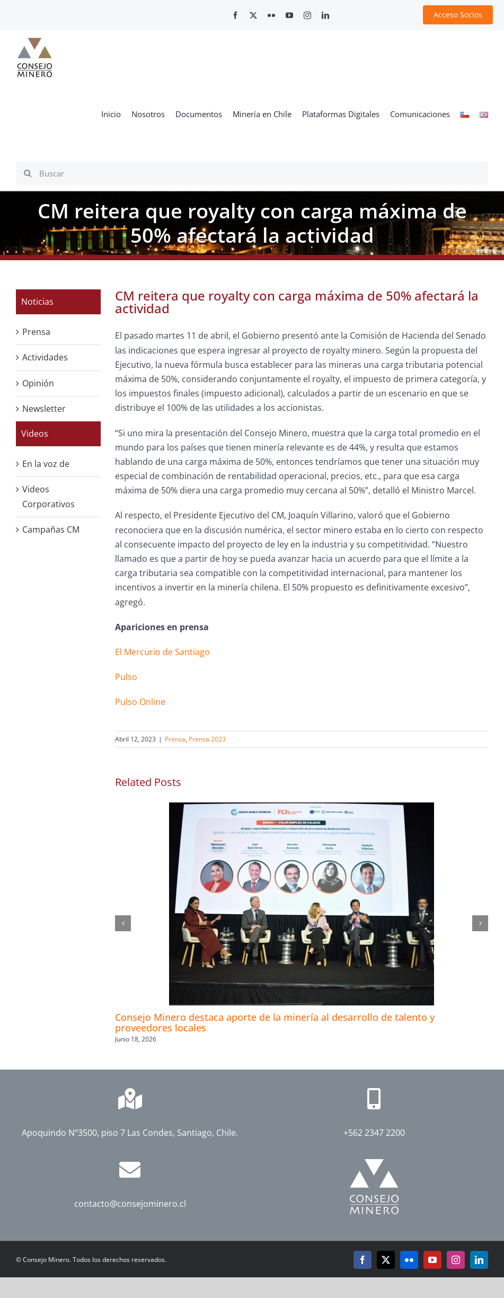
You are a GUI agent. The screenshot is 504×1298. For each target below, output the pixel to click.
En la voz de (45, 464)
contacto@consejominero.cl (130, 1203)
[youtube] (289, 15)
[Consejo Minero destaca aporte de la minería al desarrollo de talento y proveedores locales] (301, 808)
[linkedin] (325, 15)
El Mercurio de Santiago (162, 652)
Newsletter (44, 408)
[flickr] (271, 15)
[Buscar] (252, 173)
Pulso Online (140, 702)
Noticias (37, 301)
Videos (34, 433)
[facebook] (235, 15)
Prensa (175, 739)
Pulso (126, 677)
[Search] (27, 173)
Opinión (38, 383)
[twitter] (253, 15)
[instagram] (307, 15)
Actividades (45, 357)
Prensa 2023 (207, 739)
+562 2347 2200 (374, 1132)
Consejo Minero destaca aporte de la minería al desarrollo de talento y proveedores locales (275, 1022)
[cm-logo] (34, 42)
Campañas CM (50, 529)
